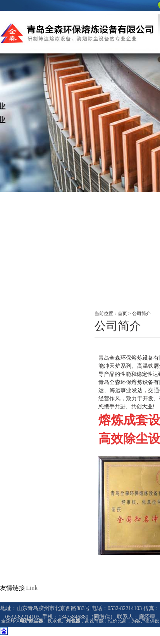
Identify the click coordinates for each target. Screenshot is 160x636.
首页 (122, 313)
